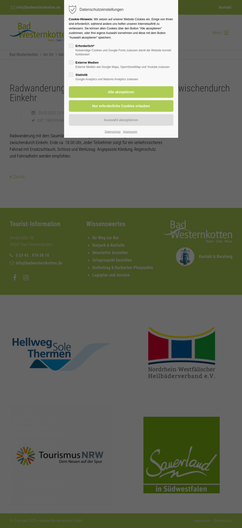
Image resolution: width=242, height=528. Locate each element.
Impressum (130, 131)
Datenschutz (113, 131)
